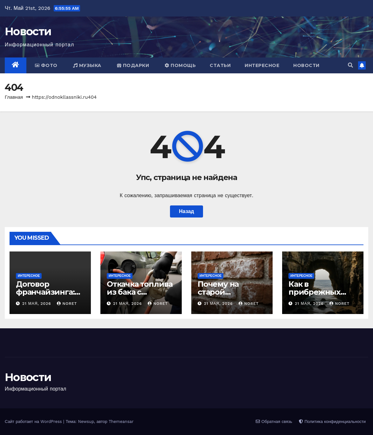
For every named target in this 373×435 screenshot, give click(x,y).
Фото (46, 65)
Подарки (133, 65)
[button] (350, 65)
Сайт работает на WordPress (34, 421)
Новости (28, 31)
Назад (186, 211)
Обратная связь (274, 421)
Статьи (220, 65)
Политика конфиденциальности (332, 421)
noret (67, 303)
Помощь (180, 65)
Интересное (262, 65)
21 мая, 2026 (37, 303)
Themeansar (121, 421)
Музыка (87, 65)
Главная (14, 97)
